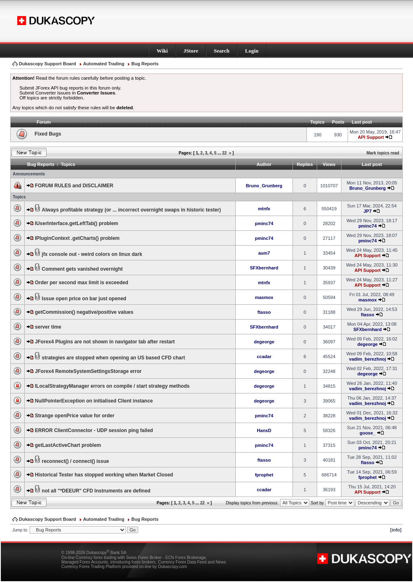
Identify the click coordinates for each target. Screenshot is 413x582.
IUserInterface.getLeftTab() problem (76, 223)
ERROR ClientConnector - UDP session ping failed (94, 430)
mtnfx (264, 208)
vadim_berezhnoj (367, 359)
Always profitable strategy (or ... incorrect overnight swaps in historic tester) (131, 210)
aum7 (264, 253)
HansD (264, 430)
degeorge (264, 341)
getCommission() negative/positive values (84, 312)
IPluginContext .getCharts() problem (77, 238)
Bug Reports (144, 63)
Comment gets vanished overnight (82, 269)
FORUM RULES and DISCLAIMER (74, 186)
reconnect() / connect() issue (75, 461)
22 (224, 153)
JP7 (368, 211)
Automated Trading (103, 63)
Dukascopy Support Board (47, 63)
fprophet (264, 474)
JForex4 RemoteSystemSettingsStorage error (88, 371)
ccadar (264, 356)
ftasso (264, 312)
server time (48, 327)
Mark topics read (383, 153)
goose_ (368, 432)
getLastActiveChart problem (68, 445)
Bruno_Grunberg (264, 185)
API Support (371, 137)
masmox (264, 297)
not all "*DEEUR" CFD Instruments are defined (96, 491)
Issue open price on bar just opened (84, 298)
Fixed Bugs (48, 134)
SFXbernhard (264, 267)
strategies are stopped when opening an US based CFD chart (113, 358)
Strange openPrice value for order (74, 416)
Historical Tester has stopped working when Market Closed (104, 475)
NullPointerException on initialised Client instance (94, 401)
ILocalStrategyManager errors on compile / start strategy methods (112, 386)
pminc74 (264, 223)
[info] (395, 529)
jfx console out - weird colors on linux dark (92, 254)
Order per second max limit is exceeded (81, 282)
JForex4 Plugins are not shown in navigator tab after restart (105, 342)
